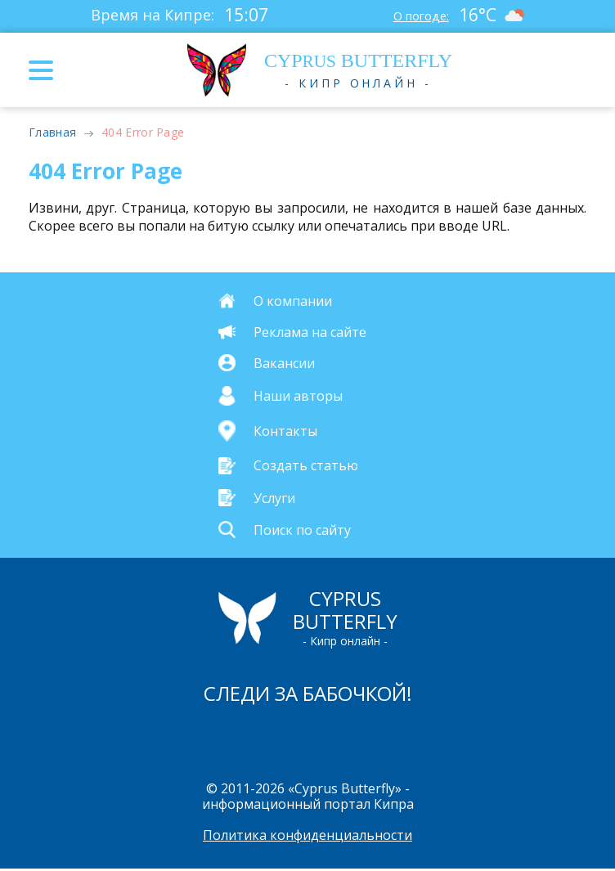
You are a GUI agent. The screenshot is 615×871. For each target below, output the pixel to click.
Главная (52, 132)
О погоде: (417, 15)
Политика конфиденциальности (307, 836)
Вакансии (284, 363)
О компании (293, 301)
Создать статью (306, 465)
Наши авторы (298, 396)
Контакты (285, 431)
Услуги (274, 497)
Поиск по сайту (302, 529)
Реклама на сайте (310, 332)
